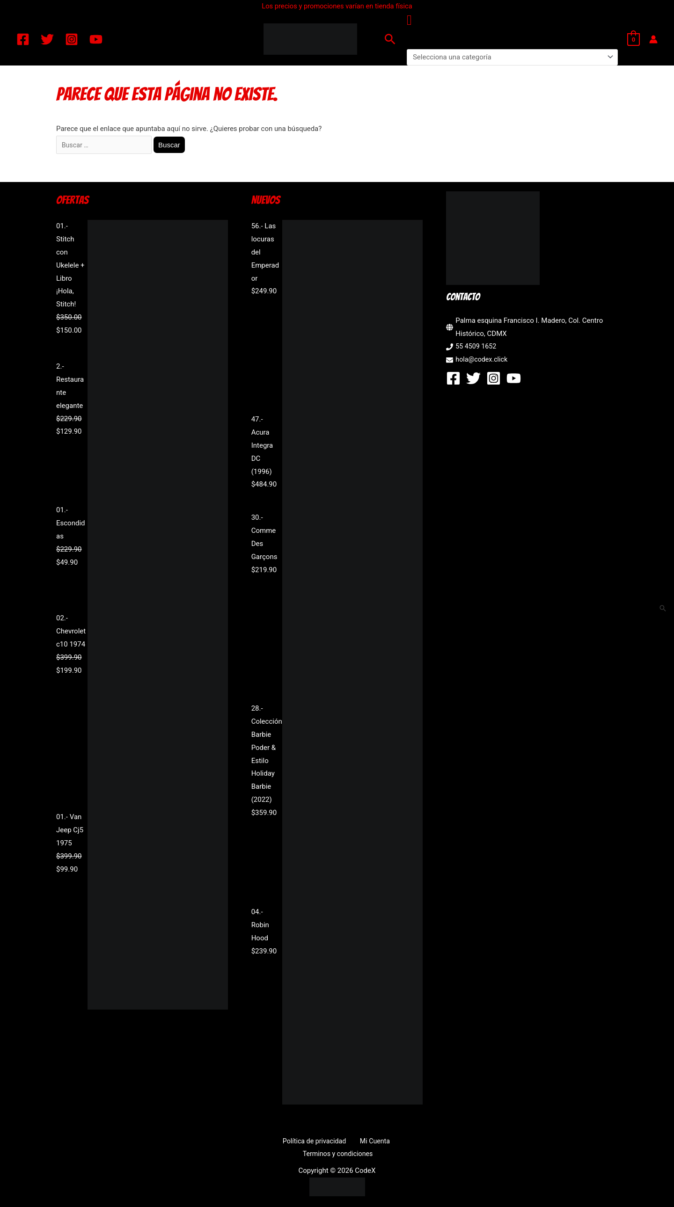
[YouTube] (96, 39)
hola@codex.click (482, 360)
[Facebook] (22, 39)
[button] (390, 39)
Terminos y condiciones (393, 1142)
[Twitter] (47, 39)
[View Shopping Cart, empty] (633, 39)
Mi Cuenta (333, 1142)
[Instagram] (71, 39)
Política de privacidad (277, 1142)
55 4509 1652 (476, 348)
